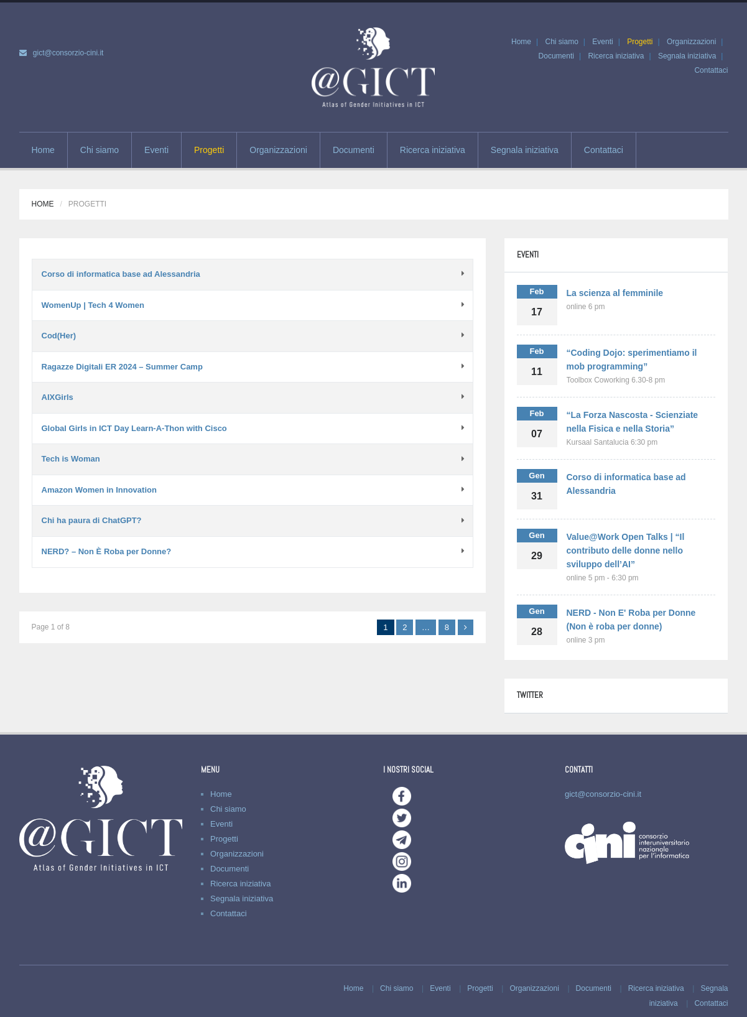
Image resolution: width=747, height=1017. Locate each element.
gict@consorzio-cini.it (68, 53)
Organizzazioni (691, 41)
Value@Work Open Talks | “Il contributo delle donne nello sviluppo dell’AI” (626, 550)
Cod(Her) (59, 335)
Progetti (639, 41)
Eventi (602, 41)
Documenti (556, 56)
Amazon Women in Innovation (99, 490)
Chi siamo (561, 41)
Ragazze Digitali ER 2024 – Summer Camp (122, 366)
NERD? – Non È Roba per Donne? (107, 551)
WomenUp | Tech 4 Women (93, 305)
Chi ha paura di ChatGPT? (92, 520)
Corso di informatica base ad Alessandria (121, 274)
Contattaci (711, 70)
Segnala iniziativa (687, 56)
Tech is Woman (71, 458)
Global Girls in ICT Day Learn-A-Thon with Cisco (134, 428)
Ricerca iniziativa (616, 56)
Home (521, 41)
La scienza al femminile (615, 293)
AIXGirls (57, 397)
